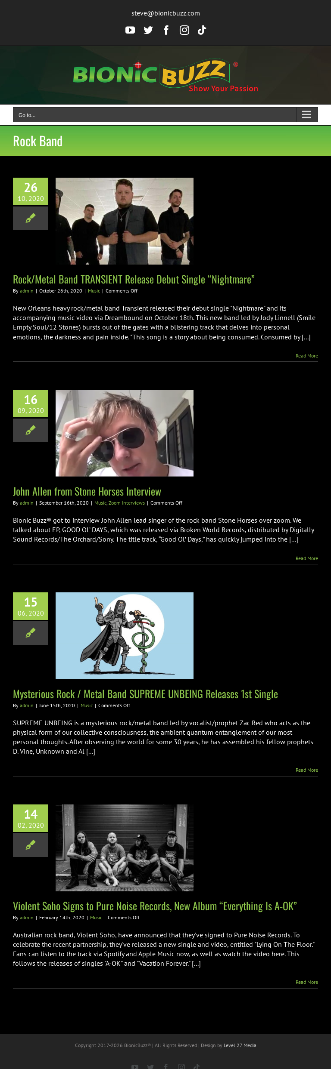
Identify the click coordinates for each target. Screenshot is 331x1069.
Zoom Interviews (127, 502)
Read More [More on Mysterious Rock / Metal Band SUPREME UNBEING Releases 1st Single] (307, 770)
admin (27, 290)
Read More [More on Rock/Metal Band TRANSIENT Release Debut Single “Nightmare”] (307, 355)
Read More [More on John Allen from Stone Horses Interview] (307, 558)
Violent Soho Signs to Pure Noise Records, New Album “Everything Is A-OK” (155, 905)
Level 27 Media (240, 1045)
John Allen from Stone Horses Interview (87, 491)
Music (94, 290)
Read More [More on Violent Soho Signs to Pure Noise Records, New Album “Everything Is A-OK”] (307, 982)
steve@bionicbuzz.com (165, 13)
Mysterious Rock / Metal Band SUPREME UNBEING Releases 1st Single (145, 693)
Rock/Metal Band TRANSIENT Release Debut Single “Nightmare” (134, 279)
